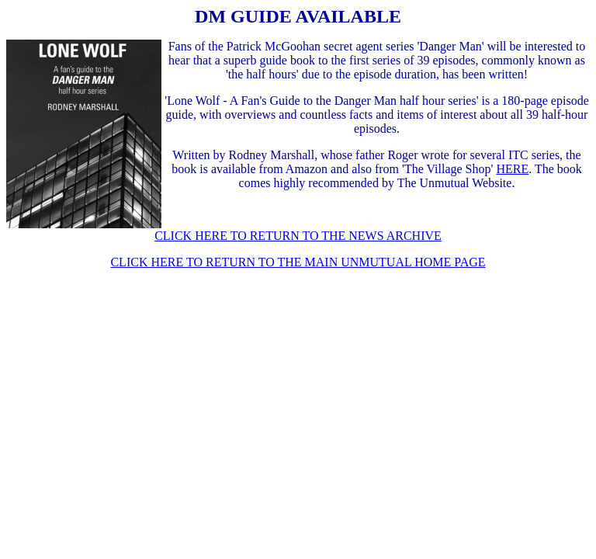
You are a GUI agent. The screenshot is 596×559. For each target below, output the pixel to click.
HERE (512, 168)
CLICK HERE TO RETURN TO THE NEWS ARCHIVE (298, 235)
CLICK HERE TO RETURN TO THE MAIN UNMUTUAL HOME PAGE (297, 262)
